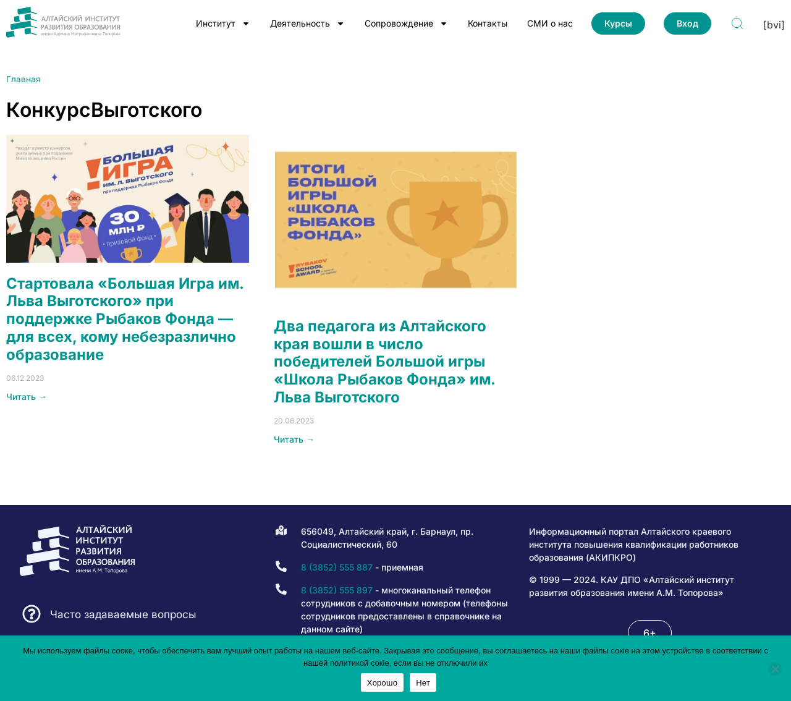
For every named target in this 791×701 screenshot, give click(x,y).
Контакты (487, 23)
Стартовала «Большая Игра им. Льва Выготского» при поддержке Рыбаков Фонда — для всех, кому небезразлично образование (124, 318)
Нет (423, 682)
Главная (23, 79)
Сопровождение (406, 23)
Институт (223, 23)
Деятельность (307, 23)
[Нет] (775, 669)
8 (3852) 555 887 (337, 567)
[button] (650, 633)
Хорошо (382, 682)
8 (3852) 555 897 (337, 590)
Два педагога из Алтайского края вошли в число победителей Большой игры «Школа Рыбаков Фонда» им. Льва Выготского (384, 361)
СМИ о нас (550, 23)
